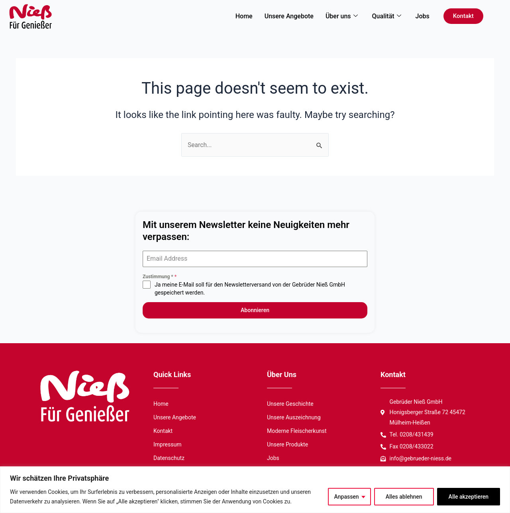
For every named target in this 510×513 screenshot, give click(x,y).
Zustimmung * (160, 277)
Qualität (386, 16)
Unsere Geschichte (290, 402)
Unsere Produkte (287, 443)
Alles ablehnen (404, 496)
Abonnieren (255, 310)
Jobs (423, 16)
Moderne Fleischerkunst (297, 430)
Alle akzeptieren (468, 496)
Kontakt (163, 430)
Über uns (342, 16)
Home (244, 16)
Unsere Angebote (289, 16)
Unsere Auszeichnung (294, 416)
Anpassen (346, 496)
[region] (255, 489)
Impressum (167, 443)
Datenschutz (168, 457)
